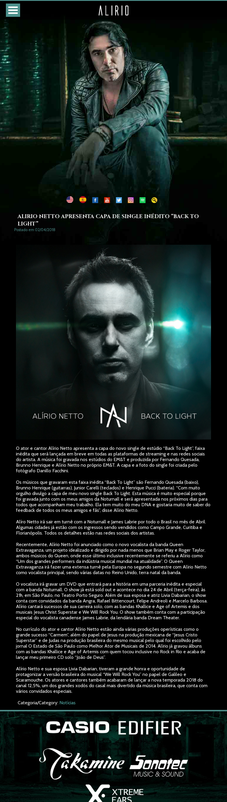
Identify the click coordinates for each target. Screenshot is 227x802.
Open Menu (13, 10)
